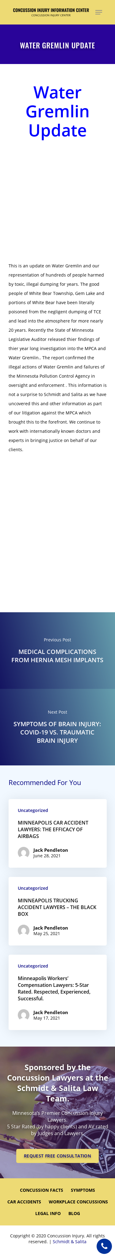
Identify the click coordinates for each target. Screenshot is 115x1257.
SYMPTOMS (83, 1190)
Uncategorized (33, 810)
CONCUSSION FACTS (41, 1190)
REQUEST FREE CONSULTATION (57, 1156)
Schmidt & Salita (69, 1241)
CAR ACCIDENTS (24, 1202)
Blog (74, 1213)
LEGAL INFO (48, 1213)
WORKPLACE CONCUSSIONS (78, 1202)
